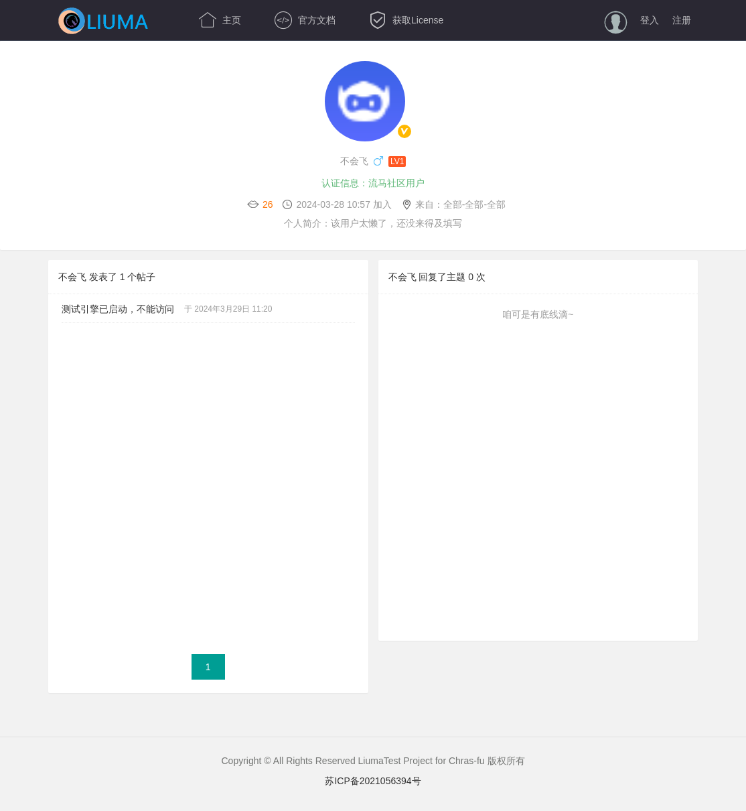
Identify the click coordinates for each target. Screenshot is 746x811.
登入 (649, 20)
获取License (406, 20)
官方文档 (305, 20)
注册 (681, 20)
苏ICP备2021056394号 (373, 780)
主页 (220, 20)
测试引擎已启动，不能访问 (118, 309)
